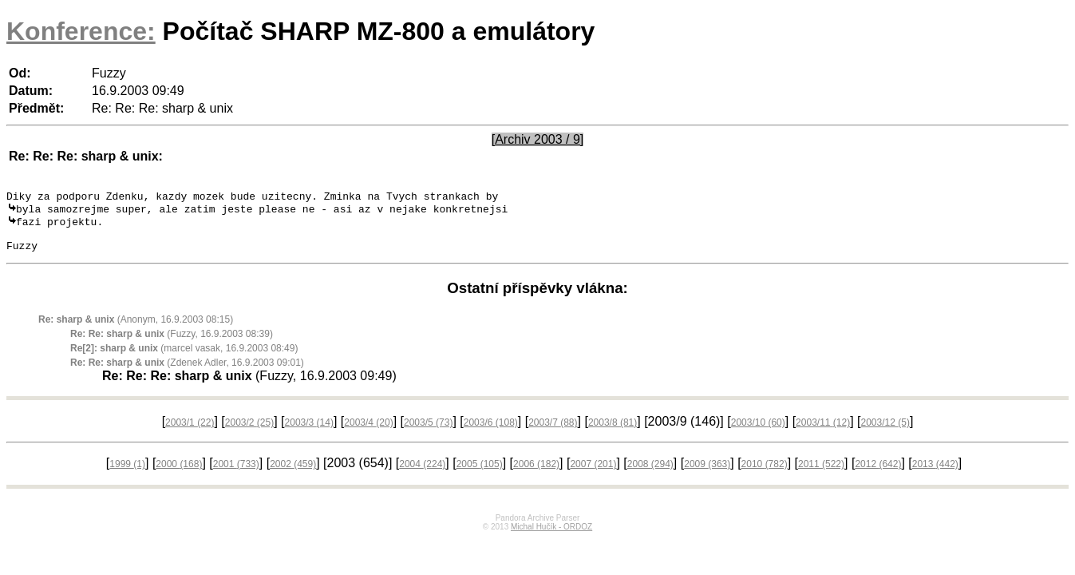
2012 (878, 474)
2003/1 (189, 432)
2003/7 (552, 432)
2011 (821, 474)
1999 (127, 474)
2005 (479, 474)
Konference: (81, 31)
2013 (935, 474)
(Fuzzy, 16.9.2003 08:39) (171, 344)
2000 (179, 474)
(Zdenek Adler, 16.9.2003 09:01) (187, 373)
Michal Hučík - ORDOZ (551, 537)
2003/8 (612, 432)
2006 (536, 474)
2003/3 (309, 432)
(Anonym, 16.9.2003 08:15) (135, 329)
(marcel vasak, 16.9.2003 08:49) (184, 358)
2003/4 (368, 432)
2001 (236, 474)
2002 (293, 474)
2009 (707, 474)
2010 (764, 474)
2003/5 (428, 432)
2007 (593, 474)
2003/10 (758, 432)
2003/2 (249, 432)
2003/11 (823, 432)
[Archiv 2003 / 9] (538, 139)
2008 (650, 474)
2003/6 (491, 432)
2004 (422, 474)
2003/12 (885, 432)
